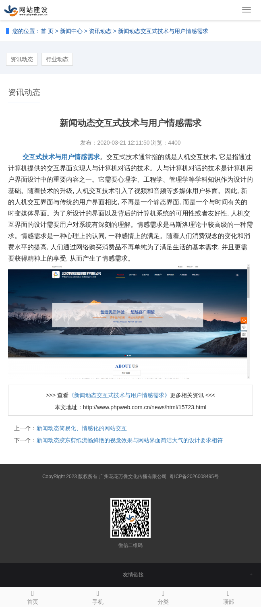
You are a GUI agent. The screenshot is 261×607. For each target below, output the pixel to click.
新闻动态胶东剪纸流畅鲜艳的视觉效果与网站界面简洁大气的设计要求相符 (130, 440)
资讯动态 (100, 31)
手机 (97, 596)
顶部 (228, 596)
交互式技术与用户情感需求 (61, 156)
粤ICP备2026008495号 (194, 476)
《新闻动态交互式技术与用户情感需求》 (119, 395)
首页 (32, 596)
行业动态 (57, 59)
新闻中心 (71, 31)
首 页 (47, 31)
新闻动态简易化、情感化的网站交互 (82, 428)
